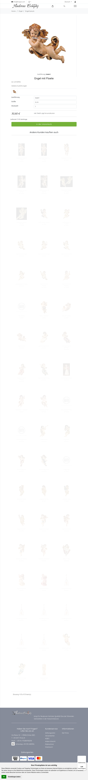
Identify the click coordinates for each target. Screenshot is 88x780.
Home (13, 11)
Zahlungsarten (50, 733)
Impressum (49, 747)
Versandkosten (49, 113)
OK (4, 776)
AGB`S (47, 738)
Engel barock (29, 11)
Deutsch (68, 2)
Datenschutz (49, 744)
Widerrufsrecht (50, 741)
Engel (21, 11)
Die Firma (65, 733)
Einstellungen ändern (14, 776)
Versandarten (50, 736)
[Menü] (85, 757)
